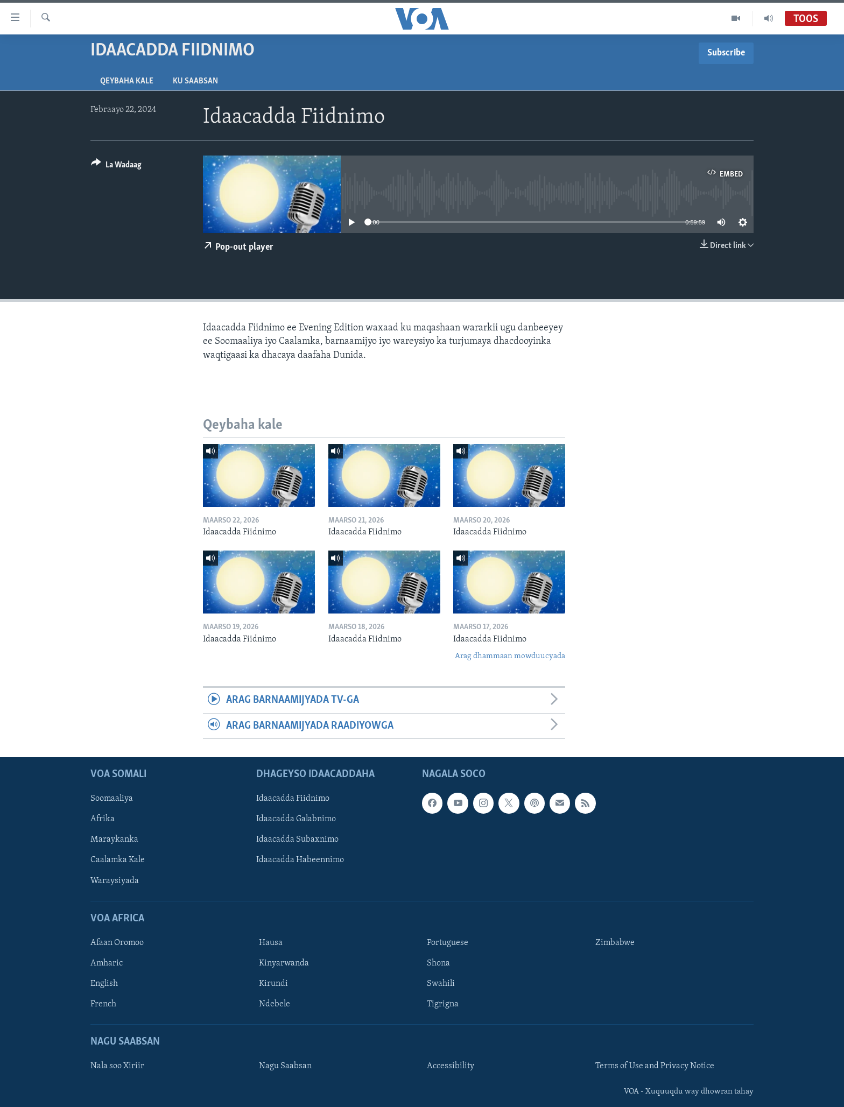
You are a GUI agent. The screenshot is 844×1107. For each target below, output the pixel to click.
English (104, 983)
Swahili (441, 983)
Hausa (271, 943)
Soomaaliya (111, 798)
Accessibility (450, 1066)
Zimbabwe (615, 943)
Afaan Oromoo (117, 943)
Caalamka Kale (117, 860)
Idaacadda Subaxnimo (297, 840)
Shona (438, 963)
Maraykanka (114, 840)
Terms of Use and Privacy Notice (654, 1066)
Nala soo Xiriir (117, 1066)
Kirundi (273, 983)
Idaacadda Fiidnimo (292, 798)
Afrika (102, 819)
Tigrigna (443, 1004)
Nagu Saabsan (285, 1066)
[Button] (116, 167)
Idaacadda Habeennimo (300, 860)
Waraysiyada (114, 881)
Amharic (106, 963)
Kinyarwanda (284, 963)
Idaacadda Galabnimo (296, 819)
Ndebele (274, 1004)
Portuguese (447, 943)
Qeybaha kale (126, 81)
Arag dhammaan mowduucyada (510, 656)
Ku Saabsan (195, 81)
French (103, 1004)
